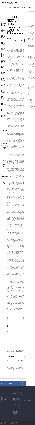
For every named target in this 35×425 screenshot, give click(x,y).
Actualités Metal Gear (10, 367)
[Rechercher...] (31, 13)
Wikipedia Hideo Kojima (20, 370)
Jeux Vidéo (6, 377)
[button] (33, 7)
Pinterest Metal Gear (10, 368)
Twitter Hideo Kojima (19, 368)
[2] (23, 181)
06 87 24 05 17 (28, 401)
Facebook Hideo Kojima (20, 367)
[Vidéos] (15, 40)
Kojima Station (18, 363)
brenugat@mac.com (7, 400)
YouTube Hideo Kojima (19, 369)
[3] (14, 288)
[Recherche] (29, 13)
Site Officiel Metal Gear (10, 366)
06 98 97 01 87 (6, 399)
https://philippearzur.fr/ (29, 404)
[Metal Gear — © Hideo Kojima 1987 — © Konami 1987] (15, 318)
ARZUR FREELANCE (29, 402)
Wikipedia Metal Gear (10, 372)
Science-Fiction (9, 377)
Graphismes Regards (2, 377)
